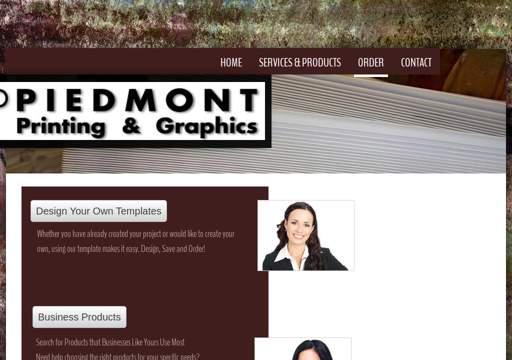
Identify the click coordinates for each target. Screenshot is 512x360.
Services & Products (300, 62)
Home (231, 62)
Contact (416, 62)
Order (371, 62)
